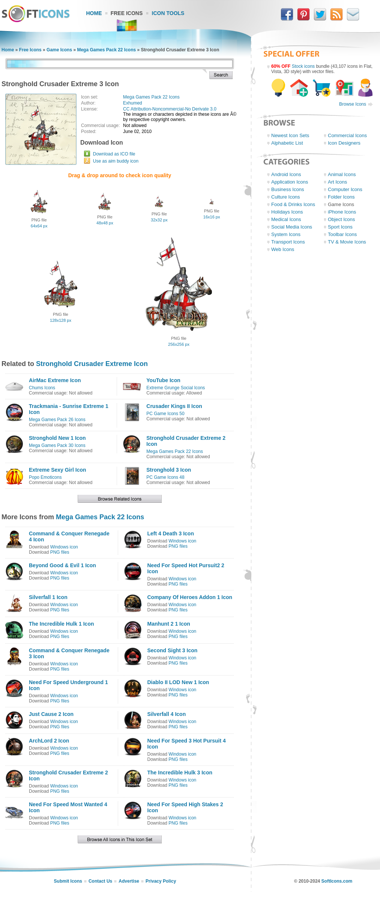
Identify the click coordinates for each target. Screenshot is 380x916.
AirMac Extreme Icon (55, 380)
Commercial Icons (347, 135)
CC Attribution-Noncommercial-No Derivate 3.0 (169, 109)
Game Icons (59, 49)
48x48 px (104, 223)
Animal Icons (342, 174)
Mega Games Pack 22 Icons (106, 49)
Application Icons (289, 182)
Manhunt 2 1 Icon (168, 624)
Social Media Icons (291, 227)
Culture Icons (285, 197)
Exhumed (132, 103)
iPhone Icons (342, 212)
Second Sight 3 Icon (172, 650)
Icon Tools (168, 13)
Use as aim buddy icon (115, 161)
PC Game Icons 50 (165, 413)
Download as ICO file (114, 154)
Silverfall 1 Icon (48, 597)
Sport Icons (340, 227)
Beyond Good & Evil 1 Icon (62, 565)
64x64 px (39, 226)
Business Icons (287, 189)
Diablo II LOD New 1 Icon (178, 682)
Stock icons (303, 66)
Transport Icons (288, 242)
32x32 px (159, 220)
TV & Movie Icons (347, 242)
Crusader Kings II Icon (174, 406)
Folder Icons (341, 197)
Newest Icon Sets (290, 135)
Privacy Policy (161, 881)
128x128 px (60, 320)
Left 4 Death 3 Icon (170, 533)
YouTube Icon (163, 380)
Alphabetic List (287, 143)
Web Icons (282, 249)
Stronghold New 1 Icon (57, 438)
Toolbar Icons (342, 234)
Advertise (129, 881)
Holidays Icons (287, 212)
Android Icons (286, 174)
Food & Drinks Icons (293, 204)
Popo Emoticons (45, 477)
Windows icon (64, 547)
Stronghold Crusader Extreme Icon (92, 364)
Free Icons (127, 13)
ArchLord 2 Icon (49, 741)
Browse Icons (352, 104)
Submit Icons (68, 881)
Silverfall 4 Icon (166, 714)
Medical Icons (286, 219)
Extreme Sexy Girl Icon (57, 470)
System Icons (285, 234)
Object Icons (341, 219)
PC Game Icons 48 (165, 477)
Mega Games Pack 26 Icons (57, 419)
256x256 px (178, 344)
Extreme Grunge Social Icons (175, 387)
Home (94, 13)
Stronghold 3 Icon (168, 470)
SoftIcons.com (337, 881)
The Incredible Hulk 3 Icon (179, 773)
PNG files (59, 552)
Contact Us (100, 881)
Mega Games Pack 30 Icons (57, 445)
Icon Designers (344, 143)
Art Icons (337, 182)
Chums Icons (42, 387)
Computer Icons (345, 189)
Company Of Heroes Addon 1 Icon (190, 597)
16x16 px (211, 217)
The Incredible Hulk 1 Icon (61, 624)
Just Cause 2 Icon (51, 714)
